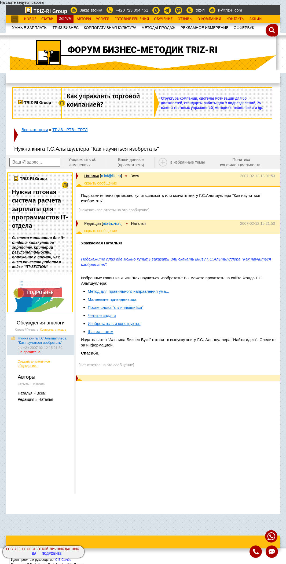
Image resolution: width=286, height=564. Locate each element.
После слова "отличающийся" (115, 307)
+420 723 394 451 (132, 10)
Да (34, 554)
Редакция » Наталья (35, 399)
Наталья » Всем (32, 393)
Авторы (84, 19)
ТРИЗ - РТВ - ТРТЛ (69, 129)
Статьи (47, 19)
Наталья (91, 176)
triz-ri (200, 10)
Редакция (92, 223)
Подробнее (51, 554)
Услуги (102, 19)
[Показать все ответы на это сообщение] (114, 210)
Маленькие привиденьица (112, 299)
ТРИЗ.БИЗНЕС (66, 28)
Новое (30, 19)
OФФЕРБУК (244, 28)
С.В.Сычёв (63, 560)
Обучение (163, 19)
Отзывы (185, 19)
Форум (65, 19)
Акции (256, 19)
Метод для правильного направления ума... (128, 291)
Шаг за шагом (100, 331)
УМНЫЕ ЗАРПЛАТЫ (29, 28)
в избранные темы (187, 162)
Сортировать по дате (53, 329)
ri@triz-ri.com (230, 10)
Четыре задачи (102, 315)
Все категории (34, 129)
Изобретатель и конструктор (114, 323)
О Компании (209, 19)
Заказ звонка (91, 10)
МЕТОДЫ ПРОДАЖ (158, 28)
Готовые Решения (132, 19)
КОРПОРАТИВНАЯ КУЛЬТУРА (110, 28)
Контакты (235, 19)
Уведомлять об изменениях (82, 162)
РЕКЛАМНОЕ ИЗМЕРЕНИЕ (205, 28)
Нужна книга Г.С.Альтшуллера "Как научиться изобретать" (42, 340)
